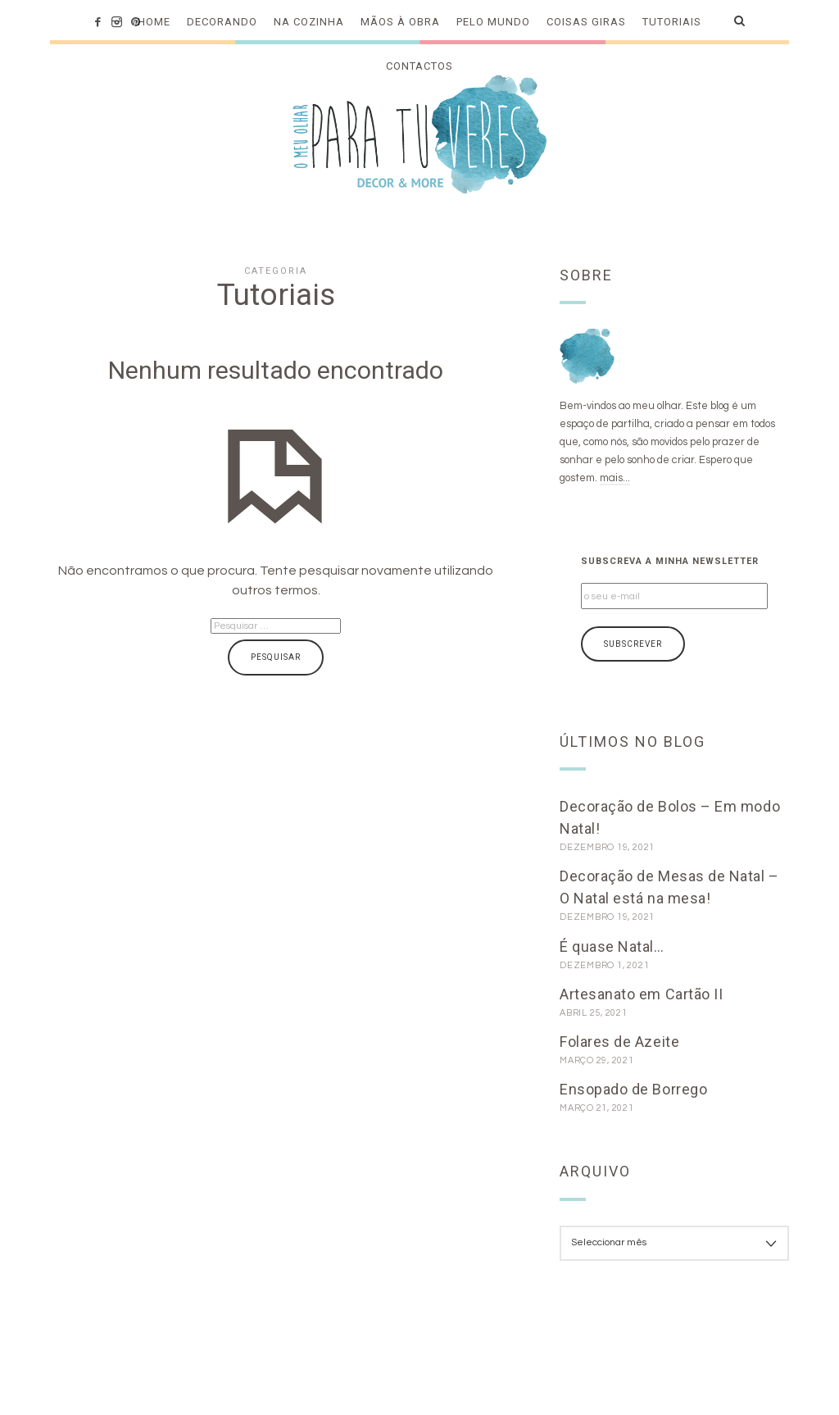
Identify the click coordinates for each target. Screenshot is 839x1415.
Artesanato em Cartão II (641, 994)
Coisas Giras (586, 22)
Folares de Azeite (619, 1041)
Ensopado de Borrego (633, 1089)
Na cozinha (309, 22)
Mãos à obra (400, 22)
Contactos (419, 66)
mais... (615, 478)
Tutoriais (671, 22)
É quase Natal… (612, 946)
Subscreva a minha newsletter (670, 561)
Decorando (222, 22)
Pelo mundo (493, 22)
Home (154, 22)
